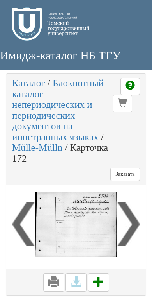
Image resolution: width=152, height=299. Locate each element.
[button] (122, 103)
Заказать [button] (125, 174)
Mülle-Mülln (37, 147)
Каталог (28, 83)
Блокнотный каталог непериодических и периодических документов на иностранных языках (58, 110)
